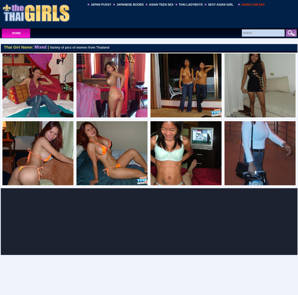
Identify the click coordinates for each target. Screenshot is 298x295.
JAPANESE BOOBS (130, 4)
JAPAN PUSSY (101, 4)
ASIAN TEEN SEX (161, 4)
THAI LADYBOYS (191, 4)
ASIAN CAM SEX (253, 4)
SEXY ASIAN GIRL (220, 4)
